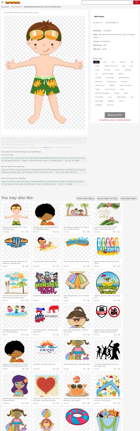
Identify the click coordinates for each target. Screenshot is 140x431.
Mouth (87, 416)
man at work (99, 101)
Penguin (103, 413)
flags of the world (125, 85)
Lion (85, 413)
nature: (15, 410)
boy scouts (98, 81)
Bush (93, 410)
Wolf (116, 413)
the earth (98, 77)
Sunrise (78, 410)
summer (112, 85)
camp (122, 89)
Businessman (44, 416)
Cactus (35, 410)
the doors (107, 70)
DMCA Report (99, 16)
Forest (105, 410)
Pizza (81, 422)
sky (132, 62)
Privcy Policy (103, 427)
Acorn (20, 410)
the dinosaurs (111, 81)
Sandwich (54, 422)
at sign (97, 89)
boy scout (110, 105)
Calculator (103, 419)
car (96, 74)
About (91, 427)
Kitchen (72, 422)
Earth (44, 410)
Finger (96, 416)
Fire (48, 410)
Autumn (25, 410)
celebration (98, 105)
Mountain (83, 410)
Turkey (112, 413)
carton (117, 70)
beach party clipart (85, 198)
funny (97, 70)
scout (110, 97)
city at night (110, 77)
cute (113, 62)
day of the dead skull (102, 93)
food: (14, 422)
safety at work (121, 97)
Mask (20, 416)
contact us (47, 147)
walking (63, 416)
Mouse (95, 413)
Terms (96, 427)
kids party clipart (128, 198)
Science (82, 419)
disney (97, 66)
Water (88, 410)
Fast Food (40, 422)
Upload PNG (123, 427)
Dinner (77, 422)
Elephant (61, 413)
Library (77, 419)
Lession (109, 419)
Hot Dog (101, 422)
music (126, 93)
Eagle (56, 413)
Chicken (40, 413)
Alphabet (97, 419)
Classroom (36, 419)
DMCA (116, 427)
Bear (23, 413)
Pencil (48, 419)
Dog (48, 413)
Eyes (58, 416)
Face (91, 416)
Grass (62, 410)
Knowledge (71, 419)
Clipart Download (16, 7)
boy (79, 416)
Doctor (51, 416)
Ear (55, 416)
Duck (52, 413)
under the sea (99, 85)
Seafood (60, 422)
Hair (72, 416)
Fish (66, 413)
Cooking (96, 422)
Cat (36, 413)
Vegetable (66, 422)
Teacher (26, 419)
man (131, 66)
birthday (120, 74)
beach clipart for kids (107, 198)
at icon (121, 101)
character (122, 62)
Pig (99, 413)
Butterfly (31, 413)
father (82, 416)
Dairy (25, 422)
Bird (27, 413)
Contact (110, 427)
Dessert (30, 422)
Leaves (30, 410)
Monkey (90, 413)
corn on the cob (110, 89)
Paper (87, 419)
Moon (73, 410)
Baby (24, 416)
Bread (90, 422)
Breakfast (20, 422)
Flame (52, 410)
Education (53, 419)
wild (123, 66)
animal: (15, 413)
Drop (101, 410)
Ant (20, 413)
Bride (28, 416)
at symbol (124, 81)
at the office (99, 97)
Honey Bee (75, 413)
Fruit (45, 422)
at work (116, 93)
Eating (86, 422)
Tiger (108, 413)
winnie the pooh (124, 77)
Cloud (97, 410)
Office (91, 419)
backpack (111, 101)
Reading (43, 419)
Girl (75, 416)
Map (66, 419)
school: (15, 419)
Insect (81, 413)
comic (105, 62)
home (68, 416)
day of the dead (107, 74)
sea (96, 62)
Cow (45, 413)
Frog (70, 413)
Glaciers (57, 410)
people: (15, 416)
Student (21, 419)
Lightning (68, 410)
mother (37, 416)
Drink (35, 422)
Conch (40, 410)
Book (31, 419)
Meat (49, 422)
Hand (100, 416)
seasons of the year (110, 66)
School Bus (60, 419)
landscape (128, 70)
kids (132, 97)
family (33, 416)
